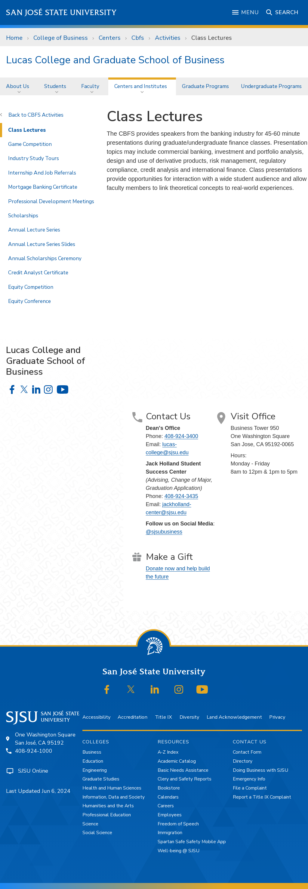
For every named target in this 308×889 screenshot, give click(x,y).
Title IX (163, 717)
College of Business (60, 38)
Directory (242, 761)
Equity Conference (29, 301)
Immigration (170, 832)
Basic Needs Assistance (183, 770)
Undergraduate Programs (271, 86)
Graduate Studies (100, 779)
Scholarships (23, 215)
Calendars (168, 797)
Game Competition (30, 144)
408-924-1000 (33, 751)
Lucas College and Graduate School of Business (115, 60)
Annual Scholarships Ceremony (45, 258)
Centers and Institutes (140, 86)
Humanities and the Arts (108, 805)
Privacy (277, 717)
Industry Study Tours (33, 158)
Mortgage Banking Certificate (42, 187)
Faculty (90, 86)
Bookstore (169, 788)
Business (91, 752)
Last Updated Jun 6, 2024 (38, 791)
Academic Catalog (177, 761)
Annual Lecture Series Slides (41, 244)
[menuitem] (19, 86)
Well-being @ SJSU (178, 850)
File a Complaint (250, 788)
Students (55, 86)
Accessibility (96, 717)
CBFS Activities (45, 114)
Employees (170, 815)
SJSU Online (33, 770)
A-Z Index (168, 752)
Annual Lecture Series (34, 229)
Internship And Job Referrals (42, 172)
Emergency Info (249, 779)
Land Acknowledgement (234, 717)
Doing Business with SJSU (260, 770)
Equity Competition (30, 287)
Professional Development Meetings (51, 201)
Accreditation (132, 717)
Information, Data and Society (113, 797)
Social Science (97, 832)
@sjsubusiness (164, 532)
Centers (110, 38)
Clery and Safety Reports (184, 779)
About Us (17, 86)
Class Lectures (211, 38)
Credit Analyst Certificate (38, 272)
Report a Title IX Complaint (262, 797)
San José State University (61, 12)
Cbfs (137, 38)
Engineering (94, 770)
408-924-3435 (181, 496)
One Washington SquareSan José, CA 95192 (45, 738)
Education (92, 761)
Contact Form (247, 752)
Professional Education (106, 815)
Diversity (189, 717)
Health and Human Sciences (111, 788)
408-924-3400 (181, 436)
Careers (166, 805)
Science (90, 824)
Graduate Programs (205, 86)
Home (14, 38)
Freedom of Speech (178, 824)
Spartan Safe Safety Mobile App (192, 841)
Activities (167, 38)
